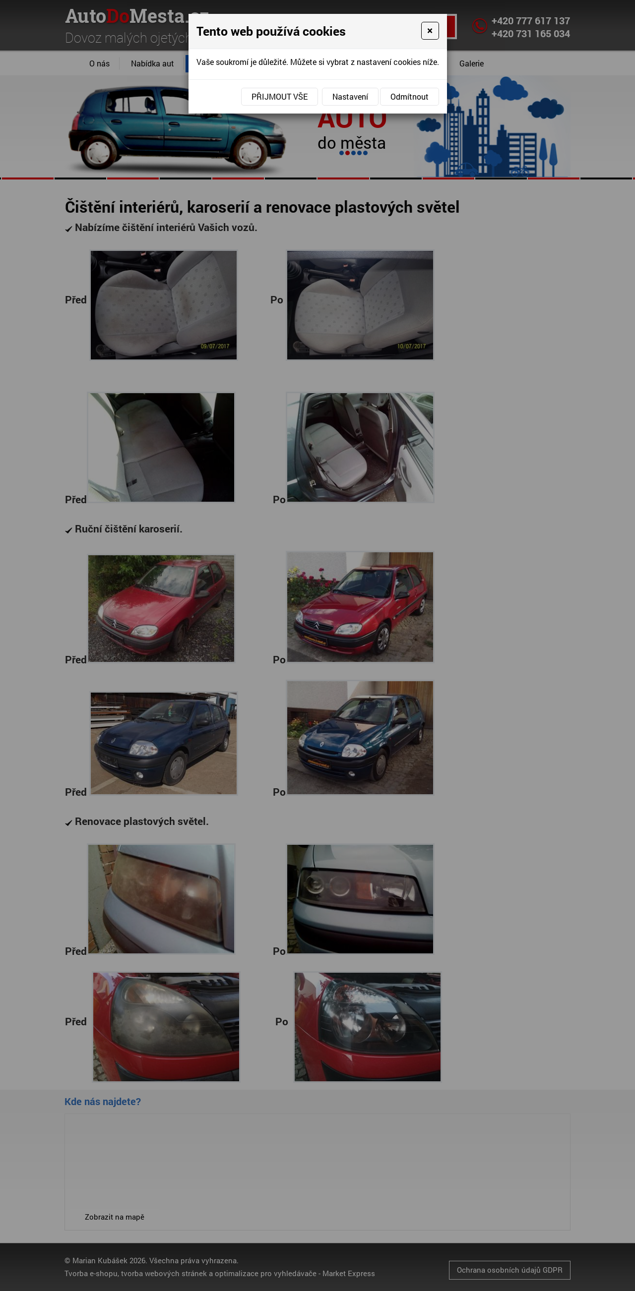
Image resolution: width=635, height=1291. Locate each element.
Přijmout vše (280, 96)
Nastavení (350, 96)
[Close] (430, 31)
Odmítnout (409, 96)
